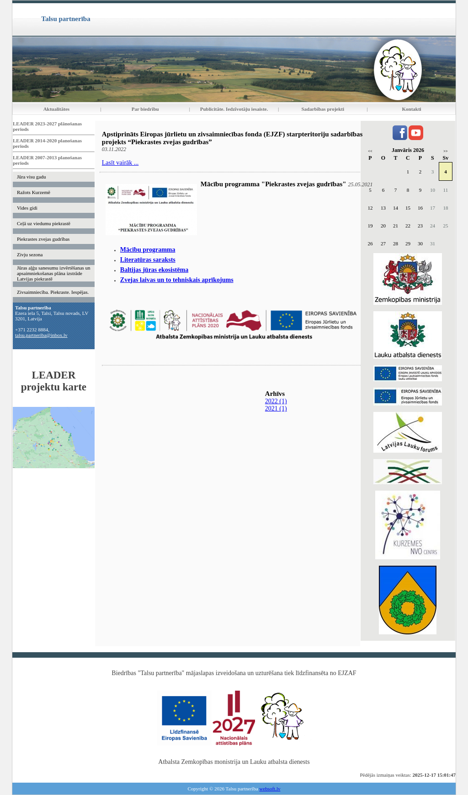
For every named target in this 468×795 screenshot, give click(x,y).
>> (445, 151)
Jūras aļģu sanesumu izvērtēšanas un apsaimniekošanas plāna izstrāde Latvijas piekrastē (53, 273)
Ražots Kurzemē (33, 192)
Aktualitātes (56, 109)
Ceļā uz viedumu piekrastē (43, 223)
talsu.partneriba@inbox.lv (41, 335)
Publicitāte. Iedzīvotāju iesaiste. (234, 109)
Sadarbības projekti (322, 109)
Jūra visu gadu (31, 176)
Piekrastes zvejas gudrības (43, 239)
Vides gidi (27, 208)
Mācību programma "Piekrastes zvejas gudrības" (273, 184)
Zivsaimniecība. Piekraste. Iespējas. (53, 292)
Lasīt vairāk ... (120, 162)
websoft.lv (269, 788)
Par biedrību (145, 109)
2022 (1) (276, 401)
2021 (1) (276, 408)
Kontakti (411, 109)
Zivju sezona (30, 254)
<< (370, 151)
